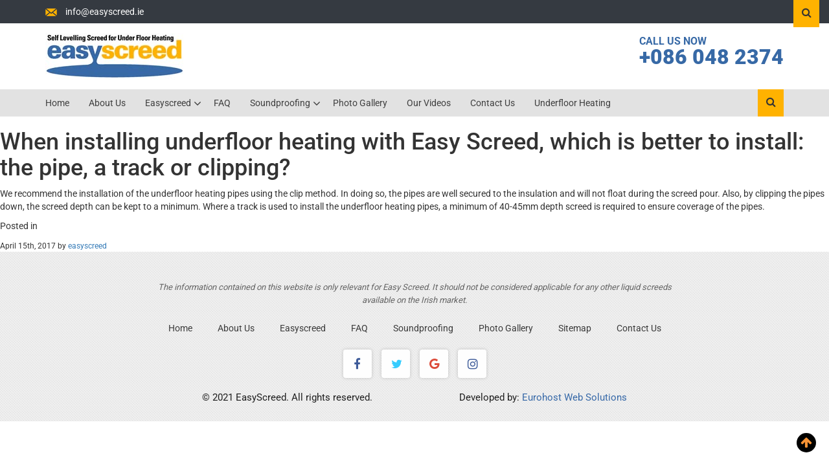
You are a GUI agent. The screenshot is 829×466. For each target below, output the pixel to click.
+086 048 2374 (711, 57)
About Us (107, 103)
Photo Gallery (360, 103)
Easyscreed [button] (169, 103)
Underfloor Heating (572, 103)
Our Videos (429, 103)
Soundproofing (423, 328)
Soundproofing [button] (281, 103)
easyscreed (87, 245)
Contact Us (492, 103)
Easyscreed (303, 328)
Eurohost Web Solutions (574, 397)
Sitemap (574, 328)
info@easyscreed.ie (104, 11)
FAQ (222, 103)
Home (57, 103)
